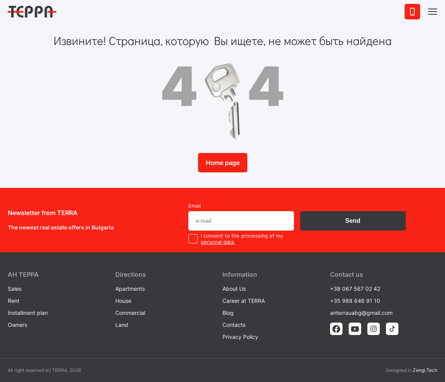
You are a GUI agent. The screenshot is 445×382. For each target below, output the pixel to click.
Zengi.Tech (425, 370)
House (123, 300)
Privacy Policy (240, 336)
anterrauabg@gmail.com (361, 312)
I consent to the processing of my (242, 236)
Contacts (233, 324)
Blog (228, 312)
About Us (234, 288)
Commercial (130, 312)
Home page (223, 163)
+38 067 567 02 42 (355, 288)
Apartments (130, 288)
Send (352, 220)
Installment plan (28, 312)
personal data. (218, 242)
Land (121, 324)
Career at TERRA (243, 300)
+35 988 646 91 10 (355, 300)
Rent (13, 300)
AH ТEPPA (23, 274)
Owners (17, 324)
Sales (14, 288)
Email (194, 206)
